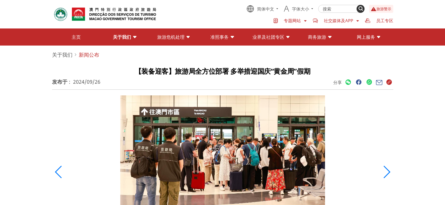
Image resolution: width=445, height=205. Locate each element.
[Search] (361, 9)
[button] (59, 172)
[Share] (348, 82)
